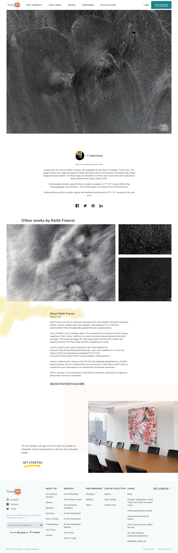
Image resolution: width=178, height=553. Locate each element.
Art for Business (71, 494)
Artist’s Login (70, 538)
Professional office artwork (139, 510)
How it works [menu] (55, 5)
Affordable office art (136, 541)
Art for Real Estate (73, 499)
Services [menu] (72, 5)
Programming (52, 524)
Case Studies (110, 499)
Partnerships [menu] (88, 5)
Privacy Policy (148, 549)
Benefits (50, 507)
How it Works (52, 518)
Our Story (50, 513)
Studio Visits (110, 505)
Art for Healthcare (72, 513)
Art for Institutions (72, 518)
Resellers (90, 494)
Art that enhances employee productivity (137, 534)
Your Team (50, 529)
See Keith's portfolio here (67, 383)
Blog (129, 494)
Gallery (107, 494)
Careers (49, 535)
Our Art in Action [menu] (108, 5)
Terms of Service (164, 549)
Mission (49, 502)
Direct (89, 505)
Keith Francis (96, 155)
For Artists (69, 532)
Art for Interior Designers (70, 506)
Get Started (161, 4)
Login (146, 5)
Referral (89, 499)
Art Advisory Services (51, 495)
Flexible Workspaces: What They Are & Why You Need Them (140, 502)
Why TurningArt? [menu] (34, 5)
